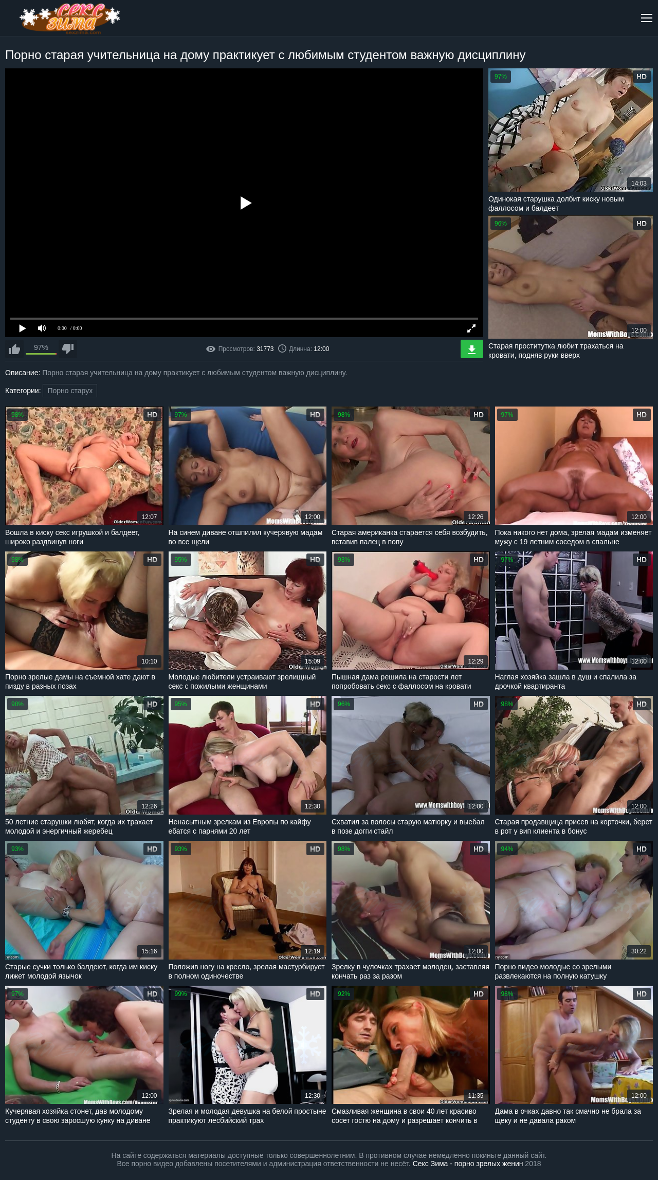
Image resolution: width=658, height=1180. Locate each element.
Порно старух (70, 390)
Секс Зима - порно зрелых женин (468, 1163)
